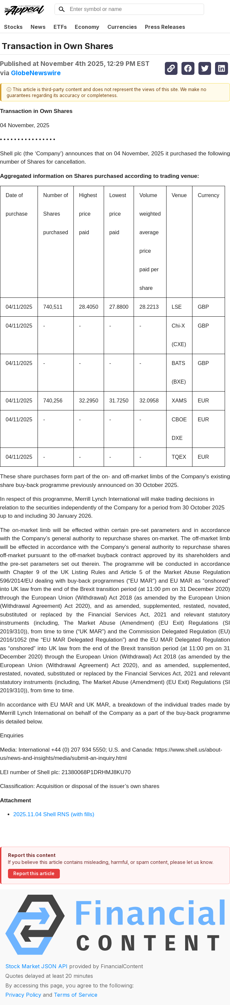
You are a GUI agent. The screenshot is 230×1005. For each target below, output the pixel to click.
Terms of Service (75, 994)
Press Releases (165, 27)
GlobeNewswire (36, 73)
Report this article (34, 873)
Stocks (13, 27)
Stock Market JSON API (36, 966)
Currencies (122, 27)
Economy (87, 27)
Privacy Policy (23, 994)
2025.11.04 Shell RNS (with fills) (53, 814)
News (38, 27)
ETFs (60, 27)
